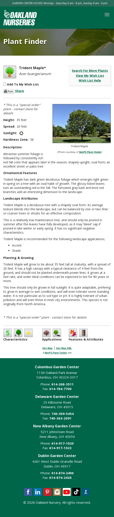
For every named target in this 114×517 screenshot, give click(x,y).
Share (19, 91)
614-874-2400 (62, 473)
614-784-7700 (60, 389)
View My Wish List (90, 76)
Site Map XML (64, 348)
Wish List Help (90, 80)
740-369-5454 (62, 413)
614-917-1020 (62, 443)
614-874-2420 (60, 477)
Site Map (47, 348)
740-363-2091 (60, 418)
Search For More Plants (90, 70)
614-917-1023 (60, 448)
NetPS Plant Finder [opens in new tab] (56, 352)
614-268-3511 (62, 384)
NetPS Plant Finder (90, 152)
